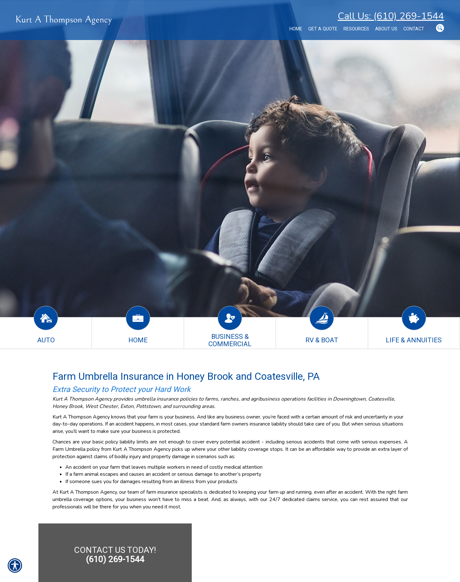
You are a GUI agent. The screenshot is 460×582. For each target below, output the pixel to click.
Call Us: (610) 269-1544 (391, 16)
